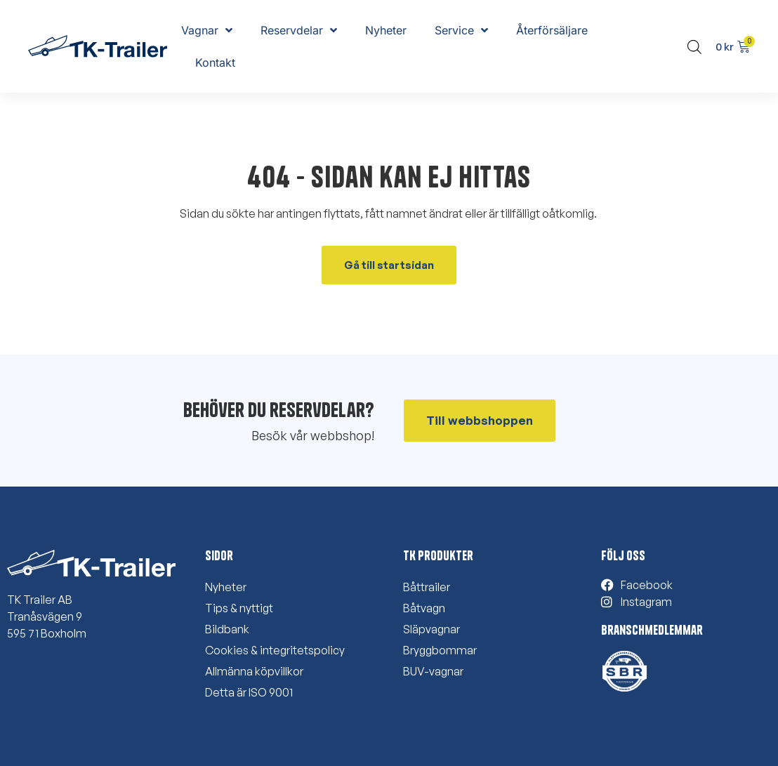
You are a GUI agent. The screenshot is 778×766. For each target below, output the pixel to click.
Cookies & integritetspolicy (275, 650)
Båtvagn (424, 608)
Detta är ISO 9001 (249, 692)
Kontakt (215, 62)
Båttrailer (426, 587)
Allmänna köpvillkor (254, 671)
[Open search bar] (694, 46)
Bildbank (227, 629)
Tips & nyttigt (239, 608)
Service (461, 30)
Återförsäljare (552, 30)
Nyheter (386, 30)
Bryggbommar (440, 650)
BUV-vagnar (433, 671)
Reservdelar (299, 30)
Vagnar (206, 30)
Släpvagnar (431, 629)
